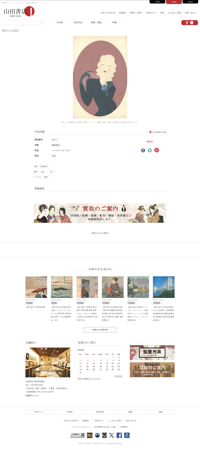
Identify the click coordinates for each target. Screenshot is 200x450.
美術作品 (78, 22)
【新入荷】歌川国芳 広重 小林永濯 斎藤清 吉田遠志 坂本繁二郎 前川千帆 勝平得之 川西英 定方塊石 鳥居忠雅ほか (112, 313)
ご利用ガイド (151, 13)
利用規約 (124, 427)
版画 (46, 177)
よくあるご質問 (174, 13)
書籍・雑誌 (96, 22)
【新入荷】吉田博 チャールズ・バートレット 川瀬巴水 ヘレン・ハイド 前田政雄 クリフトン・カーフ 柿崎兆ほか (137, 313)
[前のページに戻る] (10, 30)
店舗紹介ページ (32, 395)
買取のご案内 (136, 13)
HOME (157, 2)
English (190, 2)
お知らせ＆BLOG (107, 13)
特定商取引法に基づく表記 (105, 427)
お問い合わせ (190, 13)
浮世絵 (59, 22)
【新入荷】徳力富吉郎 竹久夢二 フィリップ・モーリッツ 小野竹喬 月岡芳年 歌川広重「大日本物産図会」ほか (61, 313)
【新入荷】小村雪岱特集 (35, 307)
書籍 (130, 412)
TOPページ (39, 412)
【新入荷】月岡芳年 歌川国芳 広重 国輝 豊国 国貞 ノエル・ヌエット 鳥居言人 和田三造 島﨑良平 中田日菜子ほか (87, 313)
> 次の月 (118, 376)
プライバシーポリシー (81, 427)
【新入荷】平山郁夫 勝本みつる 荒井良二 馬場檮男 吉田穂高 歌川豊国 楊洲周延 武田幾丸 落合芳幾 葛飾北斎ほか (163, 313)
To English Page (157, 132)
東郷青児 (56, 145)
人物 (42, 172)
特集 (114, 22)
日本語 (173, 2)
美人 (51, 172)
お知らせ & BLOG (100, 269)
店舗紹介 (123, 13)
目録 (162, 13)
